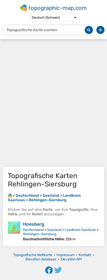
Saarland (54, 230)
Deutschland (33, 230)
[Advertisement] (53, 103)
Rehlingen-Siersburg (39, 234)
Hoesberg (33, 224)
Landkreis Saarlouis (80, 230)
